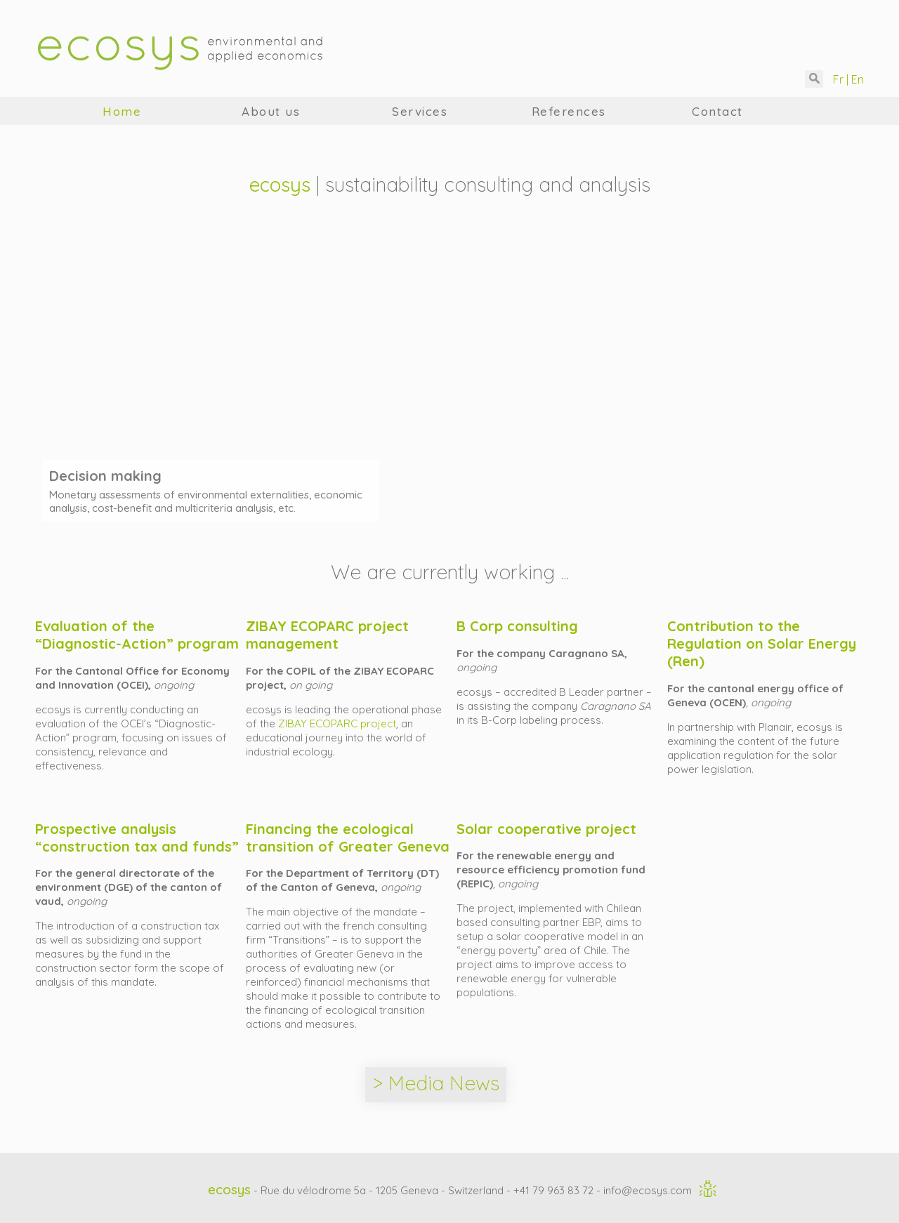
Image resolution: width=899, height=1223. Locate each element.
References (569, 111)
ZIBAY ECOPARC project (337, 723)
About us (271, 111)
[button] (814, 79)
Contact (717, 111)
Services (419, 111)
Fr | (839, 79)
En (856, 79)
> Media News (435, 1083)
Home (122, 111)
